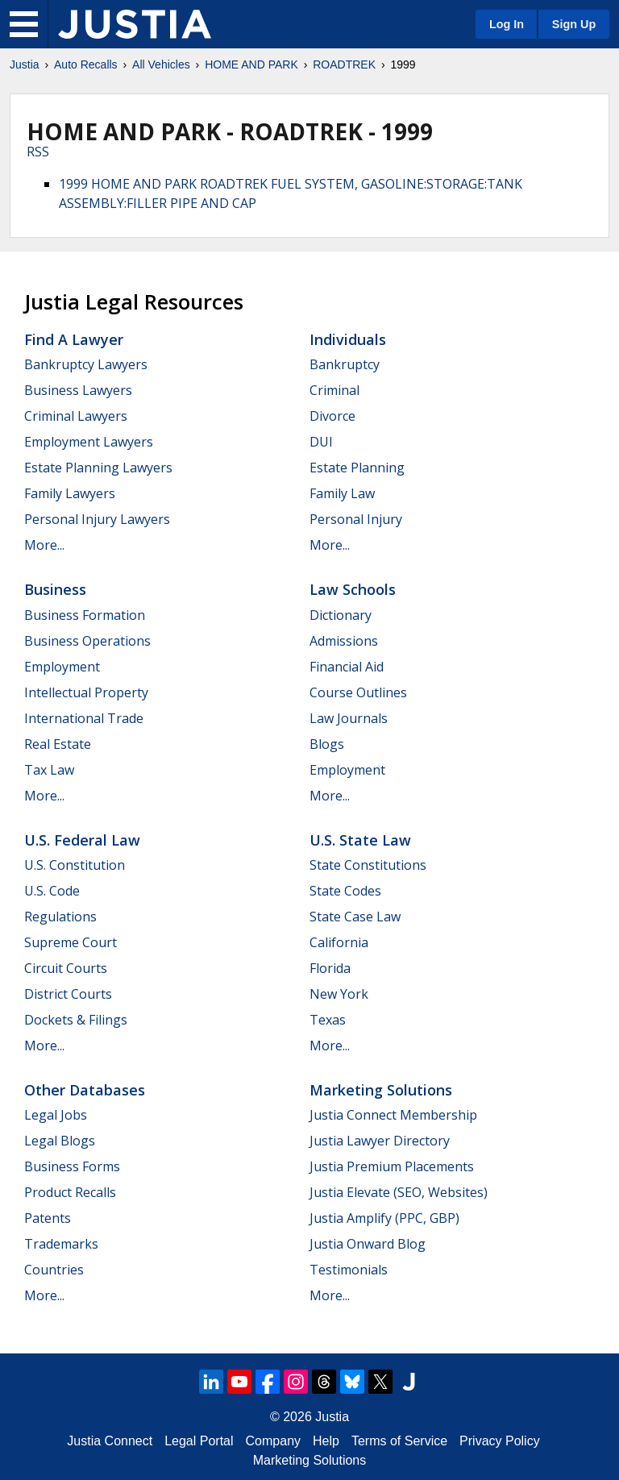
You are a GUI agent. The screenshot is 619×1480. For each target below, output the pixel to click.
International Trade (83, 718)
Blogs (327, 744)
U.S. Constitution (74, 865)
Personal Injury (356, 519)
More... (44, 545)
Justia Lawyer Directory (380, 1140)
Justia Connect (109, 1441)
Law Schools (353, 589)
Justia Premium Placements (392, 1166)
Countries (54, 1269)
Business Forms (72, 1166)
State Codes (345, 891)
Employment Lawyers (88, 442)
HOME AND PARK (251, 64)
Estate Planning (357, 467)
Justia (24, 64)
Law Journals (349, 718)
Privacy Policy (499, 1441)
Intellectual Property (86, 692)
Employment (62, 667)
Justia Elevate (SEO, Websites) (399, 1192)
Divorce (332, 416)
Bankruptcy (345, 364)
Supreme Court (70, 942)
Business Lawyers (78, 390)
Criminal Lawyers (75, 416)
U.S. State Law (360, 840)
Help (326, 1441)
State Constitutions (368, 865)
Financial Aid (347, 667)
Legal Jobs (55, 1115)
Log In (506, 24)
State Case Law (355, 916)
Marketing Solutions (381, 1090)
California (339, 942)
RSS (38, 151)
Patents (47, 1218)
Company (273, 1441)
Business (55, 589)
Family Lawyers (69, 493)
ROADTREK (344, 64)
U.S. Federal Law (82, 840)
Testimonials (349, 1269)
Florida (330, 968)
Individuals (348, 339)
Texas (328, 1020)
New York (339, 994)
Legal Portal (198, 1441)
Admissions (344, 641)
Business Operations (87, 641)
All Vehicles (161, 64)
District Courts (68, 994)
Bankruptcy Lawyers (85, 364)
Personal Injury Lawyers (97, 519)
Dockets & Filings (75, 1020)
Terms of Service (399, 1441)
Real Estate (57, 744)
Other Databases (84, 1090)
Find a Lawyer (73, 339)
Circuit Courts (65, 968)
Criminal (334, 390)
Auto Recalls (86, 64)
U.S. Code (52, 891)
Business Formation (84, 615)
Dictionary (341, 615)
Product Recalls (70, 1192)
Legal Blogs (59, 1140)
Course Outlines (358, 692)
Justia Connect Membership (393, 1115)
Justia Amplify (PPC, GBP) (384, 1218)
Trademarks (61, 1244)
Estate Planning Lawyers (98, 467)
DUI (321, 442)
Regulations (60, 916)
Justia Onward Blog (368, 1244)
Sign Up (574, 24)
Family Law (342, 493)
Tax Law (49, 770)
